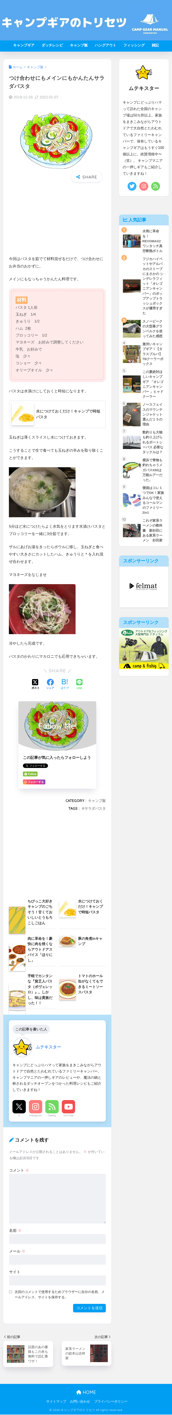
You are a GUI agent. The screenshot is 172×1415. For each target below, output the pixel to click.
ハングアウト (105, 45)
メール (17, 1251)
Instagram (35, 1115)
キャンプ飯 (79, 45)
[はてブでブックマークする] (65, 685)
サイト (14, 1272)
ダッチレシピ (52, 45)
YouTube (68, 1115)
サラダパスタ (95, 808)
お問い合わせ (80, 1402)
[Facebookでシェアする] (50, 685)
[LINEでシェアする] (79, 685)
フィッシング (134, 45)
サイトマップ (56, 1402)
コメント (19, 1170)
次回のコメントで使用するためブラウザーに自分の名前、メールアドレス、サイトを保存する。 (60, 1294)
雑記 (155, 45)
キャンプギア (23, 45)
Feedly (52, 1115)
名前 (15, 1231)
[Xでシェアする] (36, 685)
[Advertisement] (57, 220)
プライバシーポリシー (111, 1402)
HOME (86, 1392)
